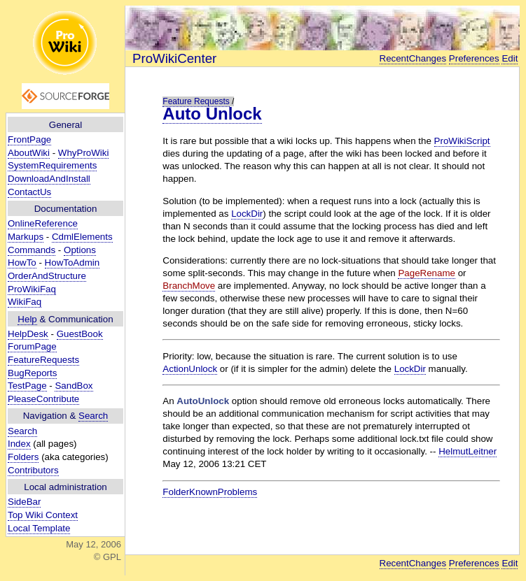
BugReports (32, 373)
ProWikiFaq (32, 289)
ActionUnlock (189, 369)
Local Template (39, 528)
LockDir (247, 213)
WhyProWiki (83, 153)
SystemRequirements (52, 165)
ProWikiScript (462, 141)
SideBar (24, 501)
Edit (509, 58)
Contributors (33, 470)
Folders (23, 457)
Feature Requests (195, 101)
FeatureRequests (43, 359)
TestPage (27, 385)
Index (19, 443)
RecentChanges (413, 58)
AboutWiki (29, 153)
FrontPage (29, 139)
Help (27, 319)
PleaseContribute (43, 399)
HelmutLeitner (467, 451)
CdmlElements (82, 236)
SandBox (73, 385)
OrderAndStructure (47, 276)
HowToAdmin (72, 262)
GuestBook (80, 334)
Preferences (474, 58)
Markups (25, 236)
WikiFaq (24, 301)
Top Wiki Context (43, 515)
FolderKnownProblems (209, 492)
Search (93, 415)
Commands (31, 250)
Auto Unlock (211, 113)
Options (80, 250)
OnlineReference (43, 223)
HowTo (22, 262)
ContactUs (29, 192)
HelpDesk (28, 334)
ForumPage (32, 346)
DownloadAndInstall (49, 178)
